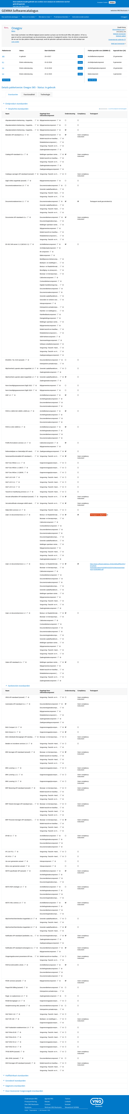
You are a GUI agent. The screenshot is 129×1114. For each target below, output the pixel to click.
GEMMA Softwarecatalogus (20, 11)
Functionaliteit (29, 94)
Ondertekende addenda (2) (117, 39)
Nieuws (47, 1101)
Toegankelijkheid (33, 1110)
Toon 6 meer (6, 80)
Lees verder (15, 42)
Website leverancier (119, 34)
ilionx (13, 31)
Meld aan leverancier (118, 43)
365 (3, 56)
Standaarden (13, 94)
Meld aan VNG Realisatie (53, 1107)
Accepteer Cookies (102, 2)
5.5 (3, 74)
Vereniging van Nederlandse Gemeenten (97, 1102)
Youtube (67, 1104)
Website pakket (121, 36)
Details (80, 56)
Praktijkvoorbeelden (61, 17)
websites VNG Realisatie (119, 10)
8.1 (3, 62)
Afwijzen (112, 2)
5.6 (3, 68)
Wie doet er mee (44, 17)
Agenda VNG (49, 1099)
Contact (47, 1104)
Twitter (67, 1099)
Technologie (45, 94)
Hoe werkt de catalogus (10, 17)
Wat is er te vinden (28, 17)
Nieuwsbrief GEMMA (72, 1107)
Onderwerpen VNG (31, 1099)
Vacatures (28, 1107)
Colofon (26, 1110)
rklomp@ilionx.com (119, 29)
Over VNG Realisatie (32, 1104)
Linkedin (68, 1101)
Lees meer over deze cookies (21, 6)
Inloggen (124, 17)
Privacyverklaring (31, 1101)
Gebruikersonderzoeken (80, 17)
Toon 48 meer (92, 80)
